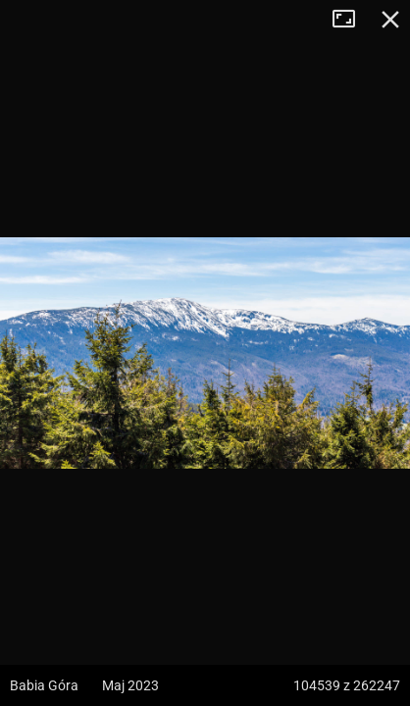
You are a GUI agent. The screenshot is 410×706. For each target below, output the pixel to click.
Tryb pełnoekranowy (351, 19)
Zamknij (390, 19)
